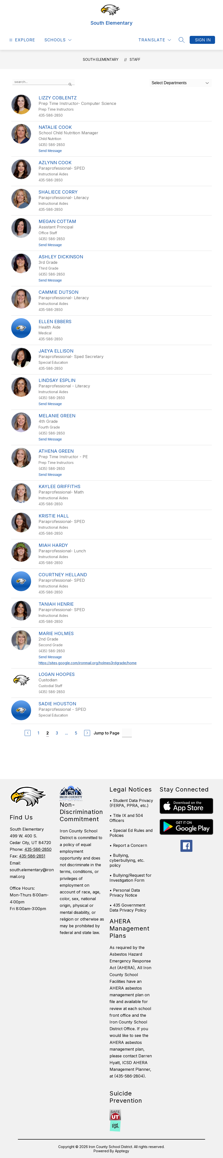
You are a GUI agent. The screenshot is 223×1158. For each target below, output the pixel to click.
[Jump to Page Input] (127, 732)
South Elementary (100, 59)
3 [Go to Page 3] (57, 732)
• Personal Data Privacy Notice (125, 893)
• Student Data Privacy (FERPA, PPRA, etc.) (131, 803)
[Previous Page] (28, 733)
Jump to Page (106, 732)
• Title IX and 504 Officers (126, 818)
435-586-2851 (32, 856)
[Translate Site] (154, 40)
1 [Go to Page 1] (38, 732)
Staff (135, 59)
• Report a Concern (128, 845)
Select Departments (169, 83)
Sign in (203, 39)
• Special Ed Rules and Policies (131, 833)
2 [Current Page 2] (47, 732)
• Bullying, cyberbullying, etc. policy (127, 860)
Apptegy (122, 1151)
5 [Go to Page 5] (76, 732)
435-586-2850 (38, 849)
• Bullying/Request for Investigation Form (131, 878)
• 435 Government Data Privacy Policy (128, 908)
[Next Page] (87, 733)
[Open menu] (21, 40)
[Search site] (182, 40)
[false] (43, 82)
